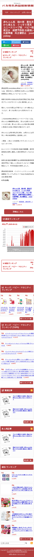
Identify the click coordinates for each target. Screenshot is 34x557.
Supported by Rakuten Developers (17, 551)
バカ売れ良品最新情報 (15, 550)
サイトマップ (15, 12)
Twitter (26, 42)
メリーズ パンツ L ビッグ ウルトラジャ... (4, 309)
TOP (6, 12)
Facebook (16, 42)
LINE (6, 45)
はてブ (6, 42)
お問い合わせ (26, 12)
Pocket (16, 45)
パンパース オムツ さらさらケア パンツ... (20, 309)
